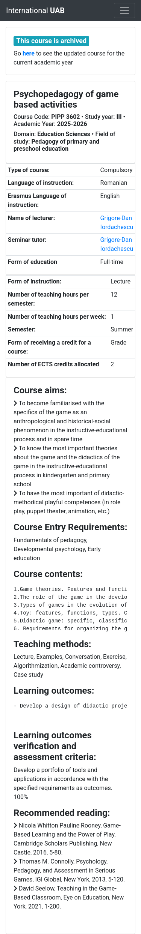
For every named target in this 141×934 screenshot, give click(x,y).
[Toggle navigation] (124, 10)
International (35, 10)
